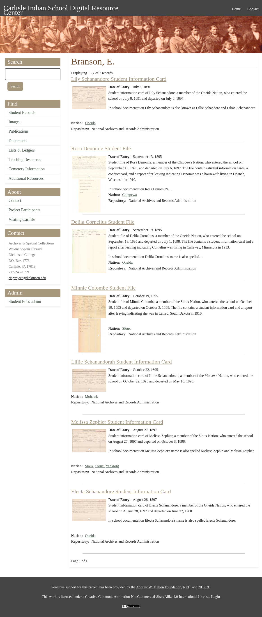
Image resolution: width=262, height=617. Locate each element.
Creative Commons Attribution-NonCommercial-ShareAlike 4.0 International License (147, 597)
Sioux (126, 328)
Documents (18, 140)
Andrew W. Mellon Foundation (158, 587)
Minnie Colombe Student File (103, 288)
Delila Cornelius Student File (103, 222)
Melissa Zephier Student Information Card (117, 422)
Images (14, 122)
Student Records (22, 112)
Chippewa (129, 195)
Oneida (90, 123)
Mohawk (91, 396)
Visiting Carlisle (22, 219)
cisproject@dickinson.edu (27, 278)
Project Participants (24, 210)
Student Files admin (25, 301)
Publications (19, 131)
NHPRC (204, 587)
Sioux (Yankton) (107, 466)
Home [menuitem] (236, 9)
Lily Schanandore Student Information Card (119, 79)
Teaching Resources (25, 159)
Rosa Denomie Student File (101, 148)
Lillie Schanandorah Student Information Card (121, 362)
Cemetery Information (27, 169)
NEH (187, 587)
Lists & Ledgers (22, 150)
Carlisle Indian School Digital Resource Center (60, 9)
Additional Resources (26, 178)
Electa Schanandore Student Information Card (121, 491)
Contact (15, 200)
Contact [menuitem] (253, 9)
